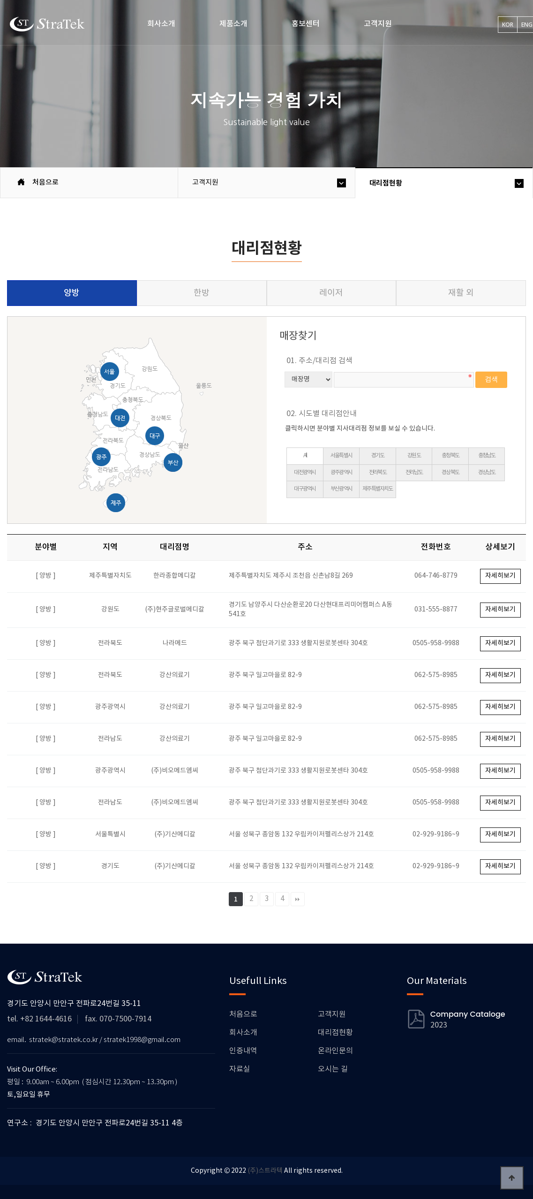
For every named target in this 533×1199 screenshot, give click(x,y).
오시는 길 (333, 1069)
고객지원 (378, 24)
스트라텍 (48, 24)
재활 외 (461, 293)
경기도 (377, 456)
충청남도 (486, 456)
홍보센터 (306, 24)
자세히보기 (500, 576)
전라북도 (377, 472)
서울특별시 (341, 456)
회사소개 (161, 24)
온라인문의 (335, 1051)
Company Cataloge (467, 1014)
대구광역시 (304, 489)
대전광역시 (304, 472)
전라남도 (414, 472)
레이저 (331, 293)
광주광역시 (341, 472)
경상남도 (486, 472)
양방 (72, 293)
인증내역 (243, 1051)
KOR (507, 25)
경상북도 (450, 472)
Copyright (207, 1171)
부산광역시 (341, 489)
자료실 (239, 1069)
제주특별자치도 (377, 489)
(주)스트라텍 (265, 1171)
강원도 (413, 456)
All (305, 456)
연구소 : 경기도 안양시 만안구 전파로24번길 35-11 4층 (95, 1123)
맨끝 (298, 899)
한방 (202, 293)
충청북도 (450, 456)
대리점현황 (385, 183)
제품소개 (233, 24)
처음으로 (243, 1014)
